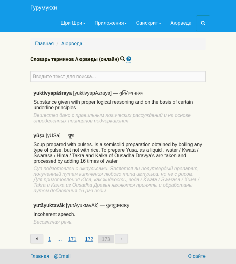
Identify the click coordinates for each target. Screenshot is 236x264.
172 (89, 239)
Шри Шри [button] (73, 23)
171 (72, 239)
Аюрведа (181, 23)
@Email (62, 256)
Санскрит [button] (148, 23)
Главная (44, 43)
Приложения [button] (111, 23)
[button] (203, 23)
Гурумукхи (43, 7)
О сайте (197, 256)
